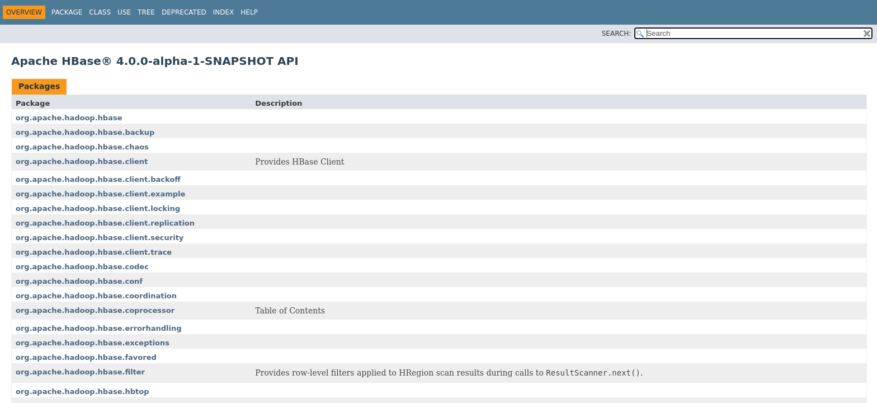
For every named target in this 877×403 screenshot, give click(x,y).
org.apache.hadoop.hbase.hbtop (82, 391)
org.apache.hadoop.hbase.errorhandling (98, 328)
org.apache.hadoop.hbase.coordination (96, 296)
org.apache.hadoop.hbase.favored (86, 357)
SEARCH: (616, 34)
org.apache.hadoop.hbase (69, 118)
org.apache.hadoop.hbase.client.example (100, 194)
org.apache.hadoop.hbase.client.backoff (98, 179)
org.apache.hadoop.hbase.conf (79, 281)
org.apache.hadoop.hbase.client (82, 161)
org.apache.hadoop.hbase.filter (80, 372)
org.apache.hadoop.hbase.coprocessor (95, 310)
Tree (146, 12)
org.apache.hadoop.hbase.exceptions (92, 343)
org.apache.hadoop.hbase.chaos (82, 147)
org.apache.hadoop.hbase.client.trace (94, 252)
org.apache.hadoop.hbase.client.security (99, 237)
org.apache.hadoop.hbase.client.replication (105, 223)
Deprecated (184, 12)
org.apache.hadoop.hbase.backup (85, 132)
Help (249, 12)
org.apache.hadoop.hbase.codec (82, 267)
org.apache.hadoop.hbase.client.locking (98, 208)
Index (223, 12)
